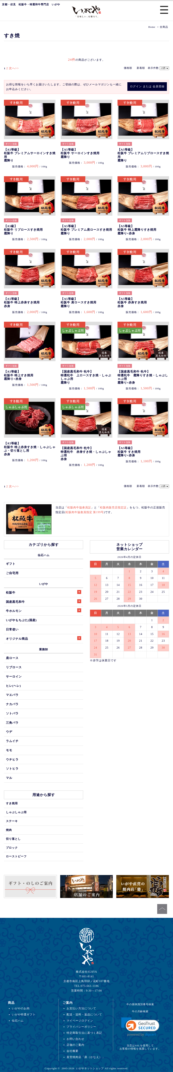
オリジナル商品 (43, 638)
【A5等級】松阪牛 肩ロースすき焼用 (78, 302)
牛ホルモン (43, 610)
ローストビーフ (16, 856)
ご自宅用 (12, 573)
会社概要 (72, 1050)
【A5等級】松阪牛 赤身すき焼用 (132, 302)
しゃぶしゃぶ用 (16, 812)
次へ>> (14, 68)
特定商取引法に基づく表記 (84, 1032)
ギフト (10, 563)
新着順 (141, 67)
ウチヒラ (12, 759)
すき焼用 (12, 803)
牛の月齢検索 (140, 1011)
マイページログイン (80, 1020)
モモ (9, 750)
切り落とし (13, 838)
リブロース (14, 667)
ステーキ (12, 821)
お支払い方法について (81, 1008)
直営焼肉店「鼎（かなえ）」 (86, 1057)
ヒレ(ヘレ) (13, 685)
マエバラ (12, 694)
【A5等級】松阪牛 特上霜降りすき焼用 (137, 230)
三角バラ (12, 722)
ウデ (9, 731)
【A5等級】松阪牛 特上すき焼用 (18, 375)
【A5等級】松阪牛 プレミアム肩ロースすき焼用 (86, 230)
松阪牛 (43, 592)
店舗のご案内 (75, 1044)
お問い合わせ (75, 1038)
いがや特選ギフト (24, 1014)
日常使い (12, 629)
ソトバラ (12, 713)
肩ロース (12, 658)
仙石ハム (44, 555)
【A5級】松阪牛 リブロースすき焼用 (23, 230)
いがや (43, 583)
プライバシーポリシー (81, 1026)
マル (9, 777)
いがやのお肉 (21, 1008)
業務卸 (43, 649)
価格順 (128, 67)
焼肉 (9, 829)
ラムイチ (12, 741)
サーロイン (14, 676)
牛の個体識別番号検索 (140, 1004)
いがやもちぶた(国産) (21, 620)
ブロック (12, 847)
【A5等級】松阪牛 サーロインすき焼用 (80, 153)
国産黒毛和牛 (43, 601)
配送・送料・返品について (84, 1014)
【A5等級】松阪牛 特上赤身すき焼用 (22, 302)
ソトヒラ (12, 768)
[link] (140, 1027)
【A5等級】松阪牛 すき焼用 (129, 452)
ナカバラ (12, 704)
